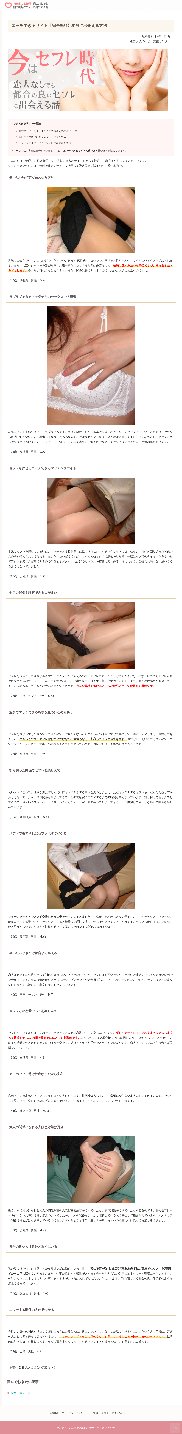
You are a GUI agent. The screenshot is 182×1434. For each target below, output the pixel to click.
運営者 (104, 1413)
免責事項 (53, 1413)
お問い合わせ (119, 1413)
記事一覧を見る (21, 1392)
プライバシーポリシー (73, 1413)
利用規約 (93, 1413)
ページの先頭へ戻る (175, 1428)
